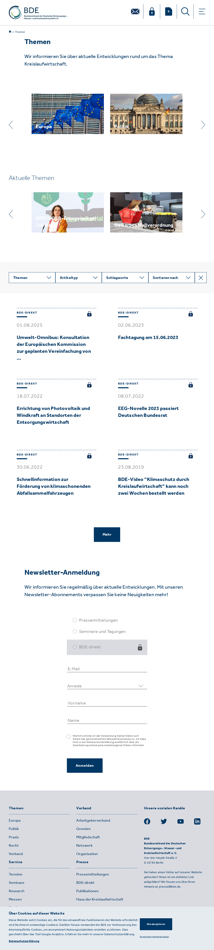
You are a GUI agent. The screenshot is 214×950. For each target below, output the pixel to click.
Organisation (87, 853)
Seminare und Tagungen (102, 631)
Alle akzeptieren (156, 924)
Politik (14, 828)
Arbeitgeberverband (93, 820)
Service (16, 862)
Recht (14, 845)
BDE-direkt (90, 646)
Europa (14, 820)
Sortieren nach (165, 277)
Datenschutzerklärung (24, 941)
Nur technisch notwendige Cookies (154, 936)
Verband (16, 853)
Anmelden (85, 765)
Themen (20, 32)
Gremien (83, 828)
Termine (15, 874)
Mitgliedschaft (88, 837)
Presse (82, 862)
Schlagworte (117, 277)
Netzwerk (84, 845)
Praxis (14, 837)
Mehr (107, 534)
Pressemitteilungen (98, 620)
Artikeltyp (69, 277)
